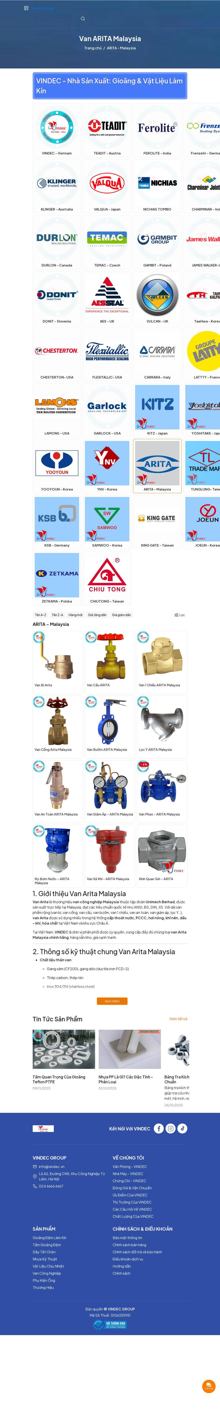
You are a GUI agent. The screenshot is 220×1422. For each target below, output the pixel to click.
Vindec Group (43, 8)
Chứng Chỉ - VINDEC (129, 1180)
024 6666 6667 (51, 1186)
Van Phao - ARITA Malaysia (159, 814)
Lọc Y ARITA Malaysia (155, 749)
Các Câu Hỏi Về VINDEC (132, 1209)
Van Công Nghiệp (47, 1273)
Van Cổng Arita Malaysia (53, 749)
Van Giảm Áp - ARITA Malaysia (110, 814)
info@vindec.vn (51, 1166)
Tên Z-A (57, 615)
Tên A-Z (40, 615)
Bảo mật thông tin (127, 1237)
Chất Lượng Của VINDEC (133, 1216)
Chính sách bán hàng (129, 1244)
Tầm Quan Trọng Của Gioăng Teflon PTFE (59, 1079)
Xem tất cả (178, 1018)
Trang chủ (93, 48)
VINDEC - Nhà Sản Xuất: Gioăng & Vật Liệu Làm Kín (109, 85)
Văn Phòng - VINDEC (130, 1166)
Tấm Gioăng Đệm (47, 1244)
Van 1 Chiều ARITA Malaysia (159, 685)
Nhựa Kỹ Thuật (45, 1259)
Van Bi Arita (43, 685)
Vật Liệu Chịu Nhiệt (48, 1266)
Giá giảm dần (121, 615)
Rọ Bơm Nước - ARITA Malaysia (52, 881)
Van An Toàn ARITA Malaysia (56, 814)
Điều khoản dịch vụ (128, 1259)
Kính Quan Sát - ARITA (156, 879)
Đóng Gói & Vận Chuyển (132, 1188)
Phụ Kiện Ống (44, 1280)
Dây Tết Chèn (44, 1252)
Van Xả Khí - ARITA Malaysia (108, 879)
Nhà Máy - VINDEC (128, 1173)
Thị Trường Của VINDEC (132, 1202)
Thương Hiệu (43, 1287)
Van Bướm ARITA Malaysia (107, 749)
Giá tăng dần (97, 615)
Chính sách (121, 1273)
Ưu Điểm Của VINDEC (130, 1195)
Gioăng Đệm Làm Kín (49, 1237)
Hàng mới (75, 615)
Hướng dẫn (122, 1266)
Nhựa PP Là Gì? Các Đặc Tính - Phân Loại (126, 1079)
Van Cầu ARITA (98, 685)
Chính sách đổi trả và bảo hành (137, 1252)
